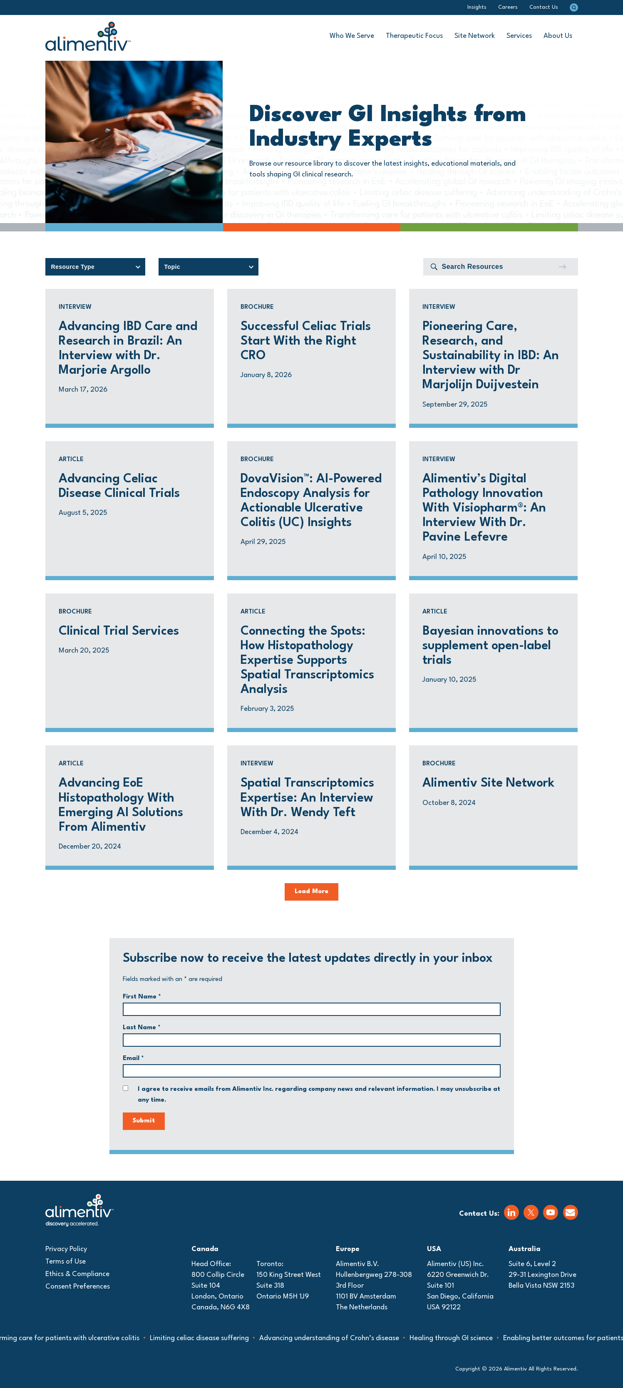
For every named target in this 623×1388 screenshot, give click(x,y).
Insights (476, 7)
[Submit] (562, 267)
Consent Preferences (77, 1286)
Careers (508, 7)
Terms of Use (65, 1261)
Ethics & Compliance (77, 1274)
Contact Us (543, 7)
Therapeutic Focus (414, 36)
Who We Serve (352, 36)
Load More (311, 892)
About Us (558, 36)
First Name (142, 997)
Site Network (474, 36)
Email (133, 1058)
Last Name (142, 1028)
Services (519, 36)
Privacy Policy (66, 1249)
